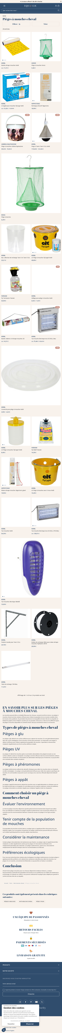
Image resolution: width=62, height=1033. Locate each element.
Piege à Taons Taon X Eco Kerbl (40, 146)
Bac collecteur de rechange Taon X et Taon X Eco (15, 257)
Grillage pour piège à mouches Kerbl (41, 298)
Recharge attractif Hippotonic (40, 106)
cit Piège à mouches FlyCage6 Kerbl (41, 257)
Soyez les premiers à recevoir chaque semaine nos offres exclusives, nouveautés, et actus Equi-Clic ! (30, 990)
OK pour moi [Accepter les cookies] (30, 1024)
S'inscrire (31, 994)
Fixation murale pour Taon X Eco (10, 642)
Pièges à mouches (9, 901)
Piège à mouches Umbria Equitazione (12, 146)
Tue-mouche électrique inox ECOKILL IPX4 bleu (45, 531)
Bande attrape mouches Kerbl (10, 65)
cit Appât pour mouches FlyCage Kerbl (12, 106)
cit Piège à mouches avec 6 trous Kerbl (42, 490)
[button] (4, 1030)
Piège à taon (40, 901)
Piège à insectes (6, 217)
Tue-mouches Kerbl (7, 531)
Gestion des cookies (10, 1027)
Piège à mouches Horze (38, 65)
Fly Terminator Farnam (8, 298)
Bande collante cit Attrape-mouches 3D (12, 338)
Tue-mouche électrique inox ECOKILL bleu (43, 338)
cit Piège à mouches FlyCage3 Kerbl (11, 450)
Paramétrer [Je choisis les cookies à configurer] (11, 1024)
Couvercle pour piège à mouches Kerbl (12, 409)
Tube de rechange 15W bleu (9, 684)
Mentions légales (9, 1030)
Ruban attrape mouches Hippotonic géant (13, 490)
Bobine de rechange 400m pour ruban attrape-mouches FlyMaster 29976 (45, 643)
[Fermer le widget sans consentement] (10, 1005)
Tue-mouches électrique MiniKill (10, 601)
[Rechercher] (31, 10)
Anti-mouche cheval (25, 901)
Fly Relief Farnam (36, 450)
